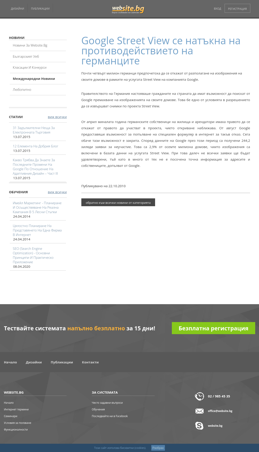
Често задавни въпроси (107, 403)
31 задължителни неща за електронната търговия (34, 129)
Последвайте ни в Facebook (110, 416)
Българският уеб (26, 56)
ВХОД (217, 9)
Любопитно (22, 89)
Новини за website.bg (30, 45)
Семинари (10, 416)
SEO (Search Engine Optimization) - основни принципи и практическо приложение (33, 255)
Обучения (98, 409)
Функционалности (16, 429)
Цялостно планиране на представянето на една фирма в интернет (37, 230)
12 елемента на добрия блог (35, 146)
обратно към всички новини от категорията (118, 203)
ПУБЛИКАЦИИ (40, 9)
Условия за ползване (17, 423)
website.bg (215, 426)
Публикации (62, 362)
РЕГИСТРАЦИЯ (237, 9)
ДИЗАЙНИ (17, 9)
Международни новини (34, 78)
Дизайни (34, 362)
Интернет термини (16, 409)
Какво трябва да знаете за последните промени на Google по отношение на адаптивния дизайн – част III (35, 167)
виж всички (57, 117)
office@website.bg (220, 411)
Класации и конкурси (29, 67)
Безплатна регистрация (213, 328)
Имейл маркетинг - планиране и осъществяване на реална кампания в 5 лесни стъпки (37, 207)
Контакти (90, 362)
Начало (10, 362)
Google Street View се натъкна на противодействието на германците (161, 50)
